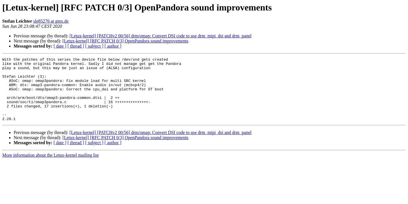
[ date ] (60, 46)
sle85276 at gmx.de (51, 21)
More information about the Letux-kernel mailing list (50, 167)
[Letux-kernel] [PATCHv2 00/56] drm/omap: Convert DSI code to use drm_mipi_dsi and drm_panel (160, 35)
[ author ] (113, 46)
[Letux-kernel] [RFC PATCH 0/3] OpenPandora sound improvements (125, 41)
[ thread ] (75, 46)
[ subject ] (94, 46)
